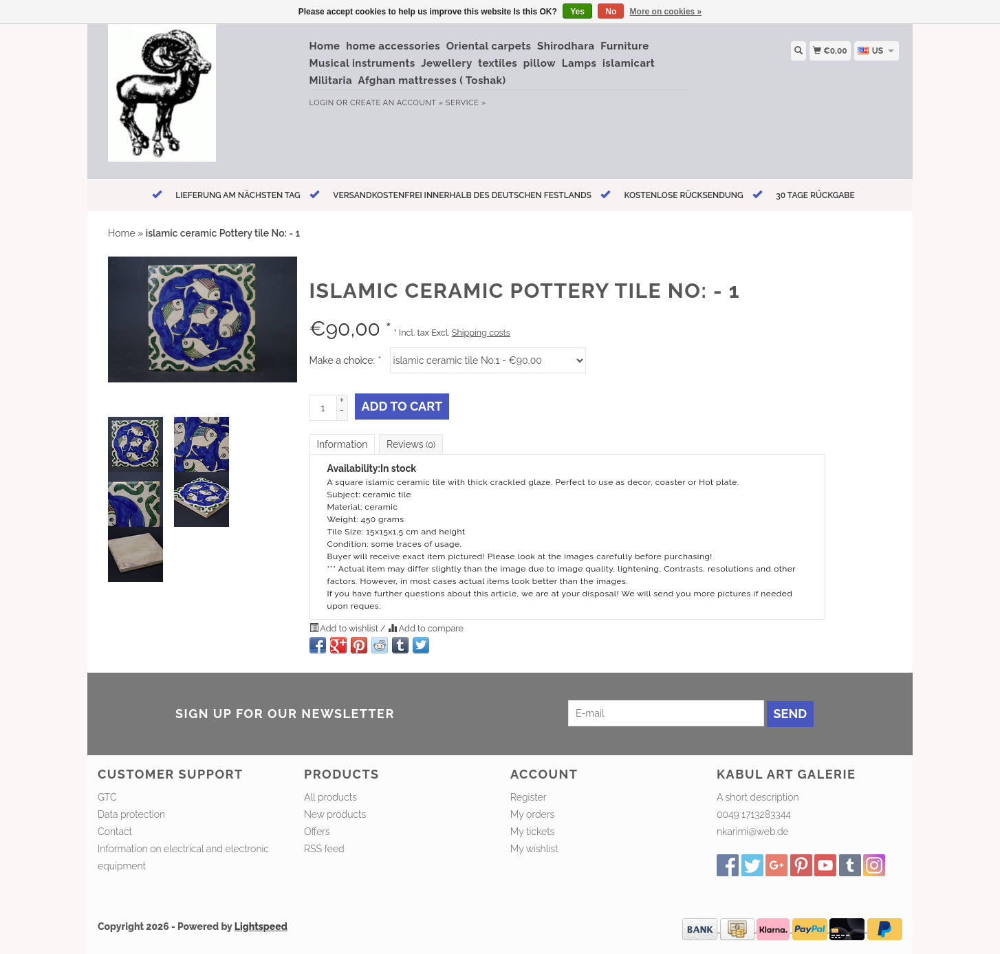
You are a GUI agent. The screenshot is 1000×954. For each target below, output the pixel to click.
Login (321, 102)
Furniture (624, 46)
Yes (577, 12)
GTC (107, 797)
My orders (532, 814)
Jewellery (446, 63)
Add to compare (426, 628)
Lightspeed (261, 926)
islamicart (628, 63)
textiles (497, 63)
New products (335, 814)
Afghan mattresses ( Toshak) (432, 80)
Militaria (331, 80)
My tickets (532, 831)
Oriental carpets (489, 46)
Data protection (131, 814)
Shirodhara (566, 46)
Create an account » (396, 102)
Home (324, 46)
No (610, 12)
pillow (539, 63)
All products (330, 797)
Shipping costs (481, 332)
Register (528, 797)
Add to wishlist (345, 628)
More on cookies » (666, 12)
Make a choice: (345, 360)
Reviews (411, 444)
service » (466, 102)
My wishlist (534, 848)
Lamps (579, 63)
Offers (317, 831)
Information (342, 444)
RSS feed (324, 848)
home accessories (393, 46)
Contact (115, 831)
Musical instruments (362, 63)
